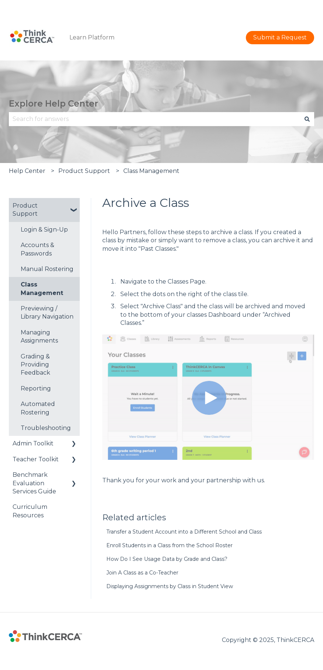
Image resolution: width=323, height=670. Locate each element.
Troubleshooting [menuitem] (46, 427)
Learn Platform (91, 37)
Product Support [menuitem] (25, 209)
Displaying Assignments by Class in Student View (169, 586)
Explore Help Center (53, 103)
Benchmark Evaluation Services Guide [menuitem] (34, 483)
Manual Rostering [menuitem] (47, 268)
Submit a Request (287, 7)
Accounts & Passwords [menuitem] (37, 249)
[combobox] (154, 119)
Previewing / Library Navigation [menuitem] (47, 312)
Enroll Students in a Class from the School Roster (169, 545)
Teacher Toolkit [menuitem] (36, 459)
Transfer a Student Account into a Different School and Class (184, 531)
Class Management (151, 170)
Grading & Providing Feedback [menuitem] (35, 364)
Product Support (84, 170)
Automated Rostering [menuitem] (38, 408)
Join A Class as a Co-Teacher (142, 572)
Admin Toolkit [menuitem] (33, 443)
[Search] (307, 119)
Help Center (27, 170)
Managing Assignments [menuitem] (39, 336)
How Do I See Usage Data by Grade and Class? (166, 559)
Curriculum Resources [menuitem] (30, 510)
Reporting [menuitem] (36, 388)
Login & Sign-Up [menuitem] (44, 229)
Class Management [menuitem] (42, 288)
